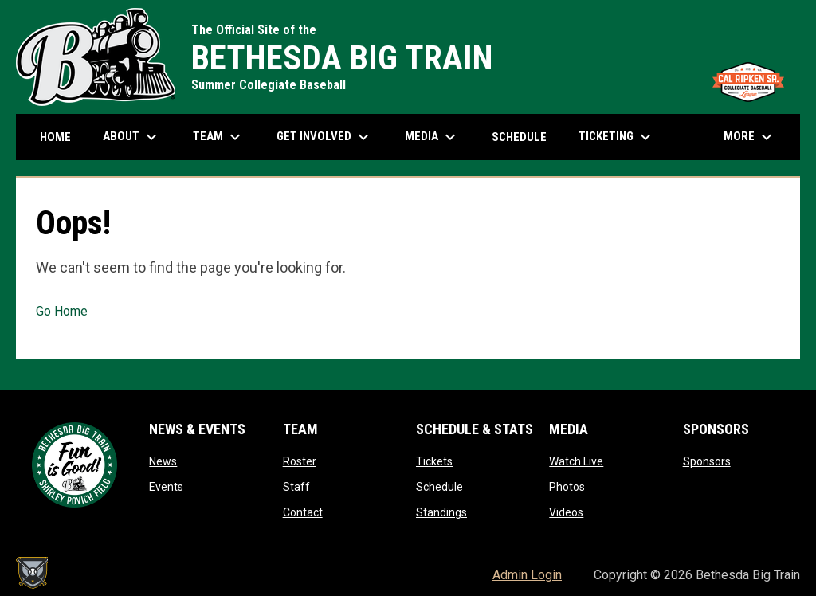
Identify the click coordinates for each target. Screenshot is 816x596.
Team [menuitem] (219, 137)
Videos (566, 512)
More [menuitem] (750, 137)
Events (166, 486)
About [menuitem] (132, 137)
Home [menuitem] (55, 137)
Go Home (62, 311)
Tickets (434, 461)
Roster (299, 461)
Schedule (439, 486)
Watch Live (576, 461)
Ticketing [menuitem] (617, 137)
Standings (441, 512)
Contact (303, 512)
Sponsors (707, 461)
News (163, 461)
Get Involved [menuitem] (325, 137)
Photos (567, 486)
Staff (296, 486)
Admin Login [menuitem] (527, 574)
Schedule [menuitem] (519, 137)
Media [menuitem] (432, 137)
